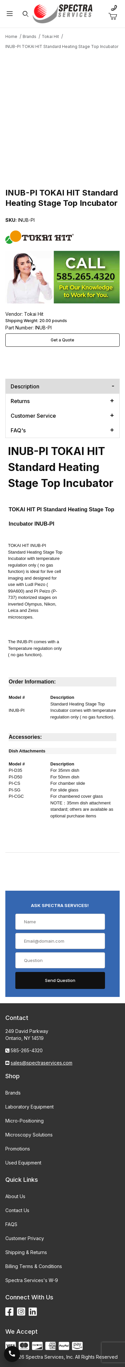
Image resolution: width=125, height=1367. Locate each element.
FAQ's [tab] (18, 430)
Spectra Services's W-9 (31, 1280)
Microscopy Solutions (29, 1135)
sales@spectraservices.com (41, 1063)
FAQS (11, 1224)
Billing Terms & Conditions (33, 1266)
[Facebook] (9, 1312)
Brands (13, 1093)
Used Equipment (23, 1162)
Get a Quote (62, 339)
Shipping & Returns (26, 1252)
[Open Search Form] (25, 14)
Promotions (17, 1148)
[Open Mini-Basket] (115, 16)
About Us (15, 1196)
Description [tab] (25, 386)
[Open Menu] (10, 14)
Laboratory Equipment (29, 1107)
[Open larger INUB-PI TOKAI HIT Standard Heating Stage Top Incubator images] (62, 111)
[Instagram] (21, 1312)
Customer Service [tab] (33, 415)
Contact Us (17, 1210)
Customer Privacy (24, 1238)
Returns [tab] (20, 401)
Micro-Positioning (24, 1121)
